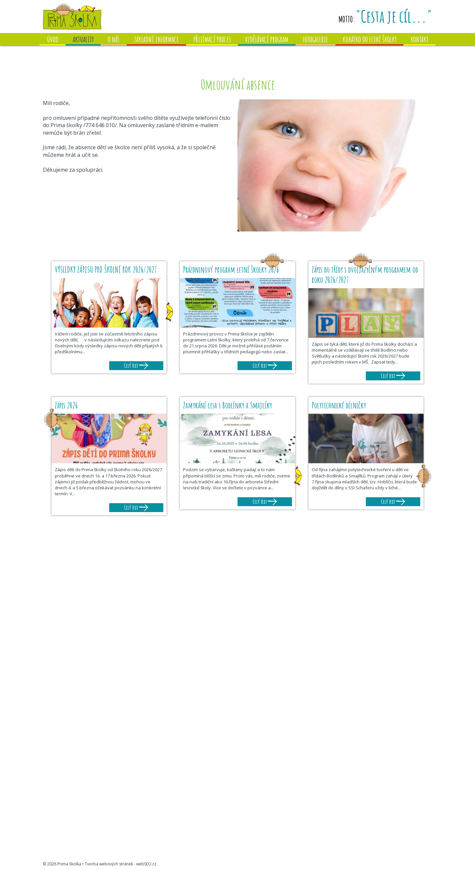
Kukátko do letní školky (369, 39)
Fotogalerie (315, 39)
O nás (113, 39)
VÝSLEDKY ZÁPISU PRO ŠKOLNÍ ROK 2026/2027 (107, 269)
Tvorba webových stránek (109, 864)
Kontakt (419, 39)
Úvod (52, 39)
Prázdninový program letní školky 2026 (231, 269)
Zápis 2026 (66, 405)
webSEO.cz (146, 864)
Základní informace (156, 39)
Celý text (136, 365)
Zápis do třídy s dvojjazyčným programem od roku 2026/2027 (365, 274)
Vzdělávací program (266, 39)
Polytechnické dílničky (339, 405)
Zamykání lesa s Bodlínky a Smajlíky (227, 405)
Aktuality (83, 39)
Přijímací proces (212, 39)
